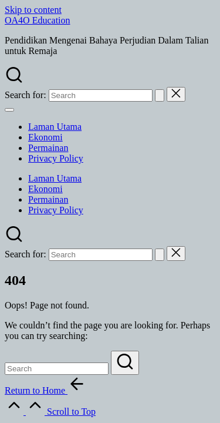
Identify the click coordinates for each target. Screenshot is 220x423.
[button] (159, 95)
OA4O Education (37, 20)
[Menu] (9, 110)
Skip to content (33, 10)
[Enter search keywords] (57, 368)
